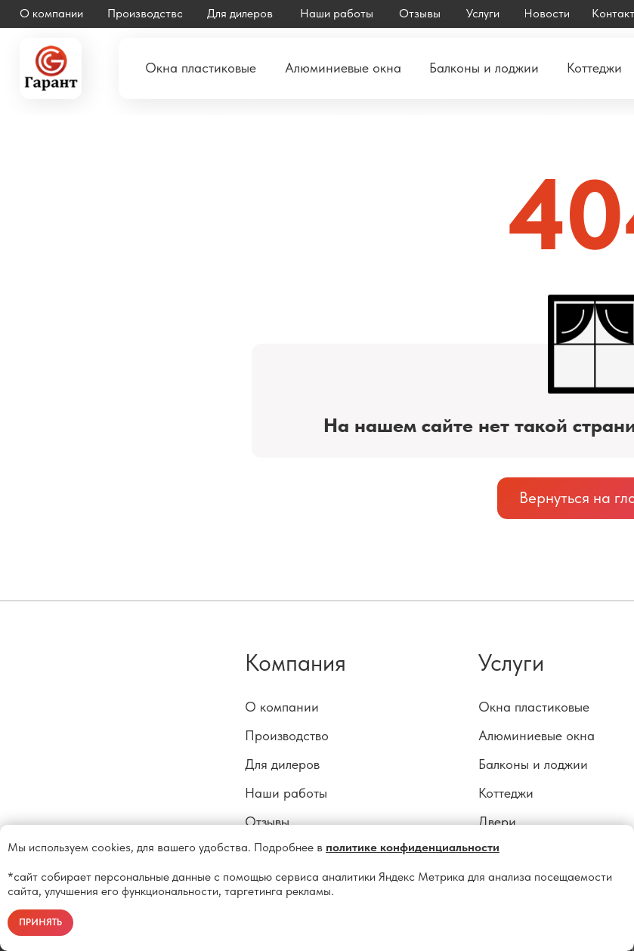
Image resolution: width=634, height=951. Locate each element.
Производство (287, 735)
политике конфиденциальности (412, 847)
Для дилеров (282, 764)
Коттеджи (505, 793)
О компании (282, 707)
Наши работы (286, 793)
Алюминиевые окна (536, 735)
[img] (50, 68)
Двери (497, 822)
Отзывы (267, 822)
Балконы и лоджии (533, 764)
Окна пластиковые (533, 707)
